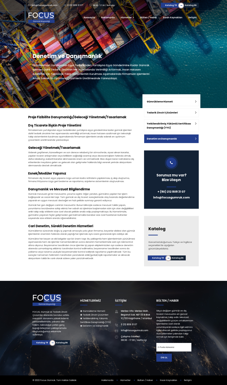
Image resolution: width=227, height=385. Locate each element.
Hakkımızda (108, 17)
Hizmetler (126, 17)
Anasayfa (89, 17)
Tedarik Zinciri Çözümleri (162, 112)
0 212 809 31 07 (75, 5)
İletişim (192, 17)
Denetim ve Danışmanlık (162, 138)
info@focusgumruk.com (44, 5)
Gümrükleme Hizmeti (160, 101)
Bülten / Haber (148, 17)
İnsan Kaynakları (172, 17)
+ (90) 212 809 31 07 (171, 192)
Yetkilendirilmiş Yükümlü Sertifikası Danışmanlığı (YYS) (169, 125)
